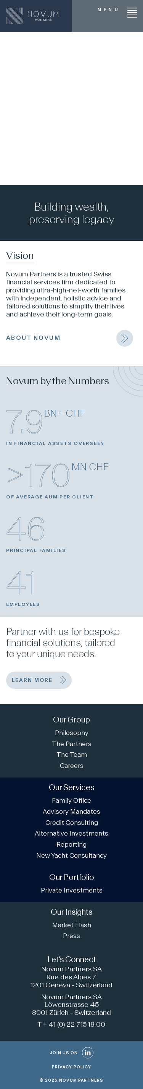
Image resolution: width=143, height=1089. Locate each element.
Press (71, 936)
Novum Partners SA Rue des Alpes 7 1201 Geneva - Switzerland (71, 977)
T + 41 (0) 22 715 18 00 (71, 1024)
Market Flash (71, 925)
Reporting (71, 844)
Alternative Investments (71, 833)
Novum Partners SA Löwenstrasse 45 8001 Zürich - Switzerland (71, 1005)
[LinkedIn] (87, 1052)
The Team (71, 754)
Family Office (71, 800)
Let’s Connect (71, 959)
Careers (72, 765)
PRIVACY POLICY (71, 1067)
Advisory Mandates (71, 811)
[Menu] (117, 10)
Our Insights (71, 912)
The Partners (72, 744)
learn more (32, 680)
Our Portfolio (71, 877)
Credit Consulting (71, 822)
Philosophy (71, 733)
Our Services (71, 787)
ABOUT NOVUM (69, 338)
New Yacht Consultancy (71, 855)
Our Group (71, 720)
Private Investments (72, 890)
